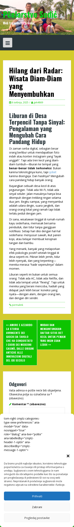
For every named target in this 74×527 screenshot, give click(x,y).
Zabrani (37, 507)
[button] (68, 456)
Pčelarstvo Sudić (30, 14)
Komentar (29, 404)
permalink (17, 305)
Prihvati (37, 496)
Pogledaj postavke (37, 518)
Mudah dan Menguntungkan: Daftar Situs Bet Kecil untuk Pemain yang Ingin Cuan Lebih (53, 335)
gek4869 (38, 102)
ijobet (52, 172)
